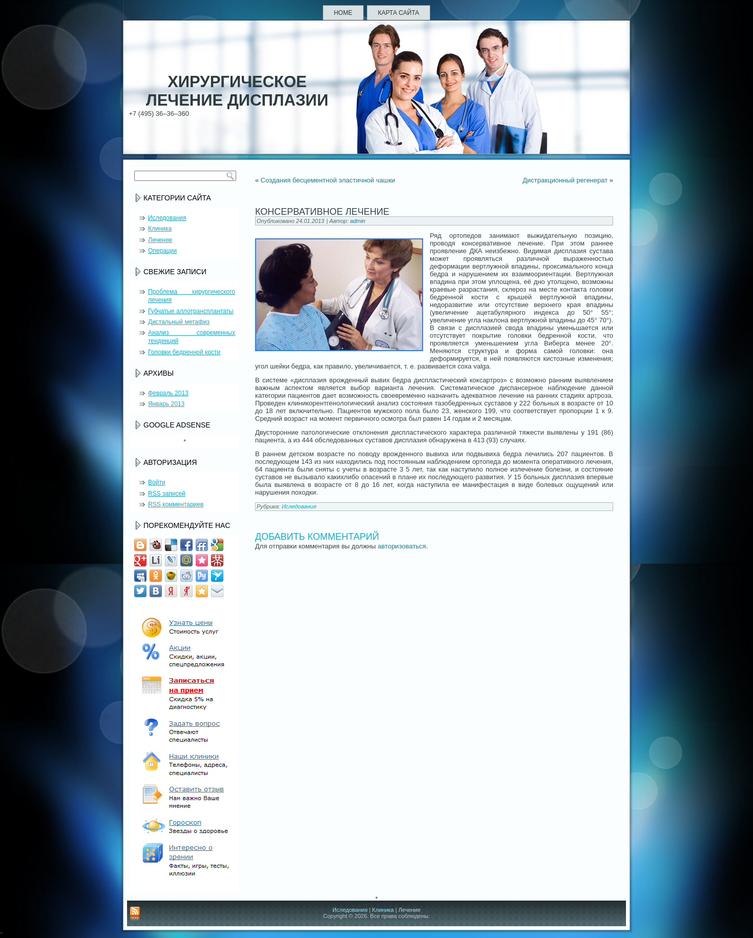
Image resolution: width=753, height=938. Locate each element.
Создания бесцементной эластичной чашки (328, 180)
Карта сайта (399, 12)
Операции (162, 250)
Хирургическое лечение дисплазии (237, 91)
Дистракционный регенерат (565, 180)
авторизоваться (402, 546)
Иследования (167, 217)
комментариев (175, 504)
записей (166, 493)
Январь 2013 (166, 403)
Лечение (160, 239)
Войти (156, 482)
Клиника (160, 228)
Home (343, 12)
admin (357, 221)
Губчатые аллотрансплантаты (190, 311)
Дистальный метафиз (179, 321)
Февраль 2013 (168, 393)
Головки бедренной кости (184, 352)
